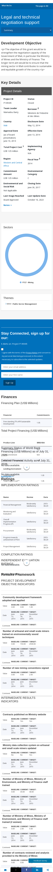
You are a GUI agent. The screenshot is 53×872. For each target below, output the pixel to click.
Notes (7, 205)
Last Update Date (37, 195)
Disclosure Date (36, 121)
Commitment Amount (10, 172)
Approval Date (11, 130)
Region (7, 158)
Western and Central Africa (13, 164)
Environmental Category (35, 172)
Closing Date (34, 183)
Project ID (8, 99)
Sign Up (9, 382)
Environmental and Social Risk (13, 185)
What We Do (7, 5)
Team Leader (10, 108)
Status (31, 99)
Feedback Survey (40, 860)
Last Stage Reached (14, 195)
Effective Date (35, 130)
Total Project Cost (14, 146)
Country (8, 121)
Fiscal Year (34, 159)
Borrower (33, 108)
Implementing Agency (35, 148)
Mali (5, 125)
